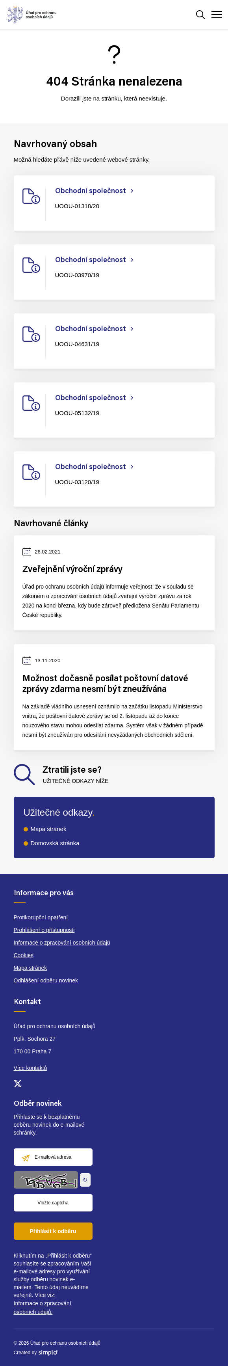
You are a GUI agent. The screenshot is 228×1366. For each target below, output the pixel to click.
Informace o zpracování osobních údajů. (42, 1307)
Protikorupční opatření (41, 917)
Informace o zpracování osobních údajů (62, 942)
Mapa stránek (49, 829)
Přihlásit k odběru (53, 1231)
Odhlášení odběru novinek (46, 980)
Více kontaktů (30, 1068)
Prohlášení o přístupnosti (44, 930)
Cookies (24, 955)
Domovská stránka (55, 843)
